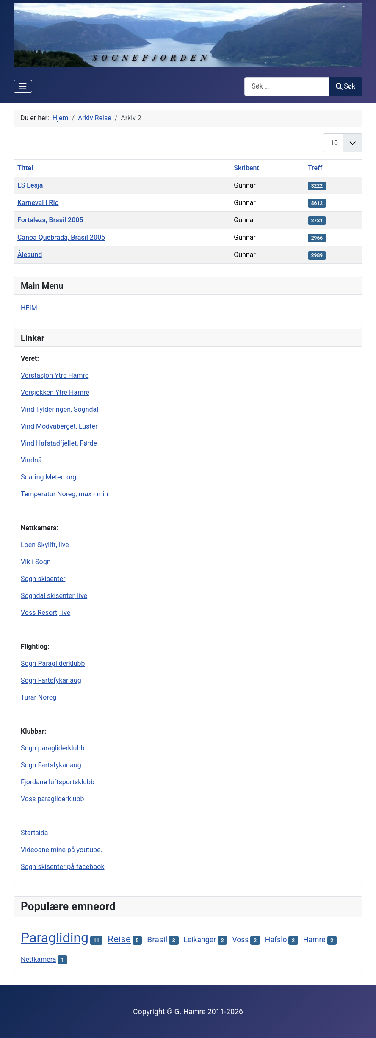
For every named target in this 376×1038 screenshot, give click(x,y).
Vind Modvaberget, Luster (59, 426)
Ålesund (29, 255)
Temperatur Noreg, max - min (64, 494)
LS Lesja (30, 185)
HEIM (29, 308)
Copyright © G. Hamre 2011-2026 (188, 1012)
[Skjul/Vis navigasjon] (23, 86)
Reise (119, 938)
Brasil (157, 939)
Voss (240, 940)
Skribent (246, 168)
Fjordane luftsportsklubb (57, 782)
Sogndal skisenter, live (54, 596)
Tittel (25, 168)
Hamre (314, 940)
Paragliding (54, 938)
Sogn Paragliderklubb (53, 663)
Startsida (34, 833)
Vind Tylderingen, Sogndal (59, 409)
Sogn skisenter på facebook (62, 867)
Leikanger (200, 940)
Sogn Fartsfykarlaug (51, 680)
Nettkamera (38, 959)
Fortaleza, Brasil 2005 (50, 220)
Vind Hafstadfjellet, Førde (59, 443)
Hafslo (276, 940)
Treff (315, 168)
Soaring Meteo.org (48, 477)
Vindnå (31, 460)
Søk (345, 86)
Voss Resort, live (45, 613)
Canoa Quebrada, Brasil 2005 (61, 237)
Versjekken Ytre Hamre (55, 392)
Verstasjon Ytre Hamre (54, 375)
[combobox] (286, 86)
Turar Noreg (38, 697)
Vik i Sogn (35, 562)
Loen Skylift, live (45, 545)
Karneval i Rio (38, 203)
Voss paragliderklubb (52, 799)
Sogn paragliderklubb (52, 748)
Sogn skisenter (43, 579)
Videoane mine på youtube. (61, 850)
